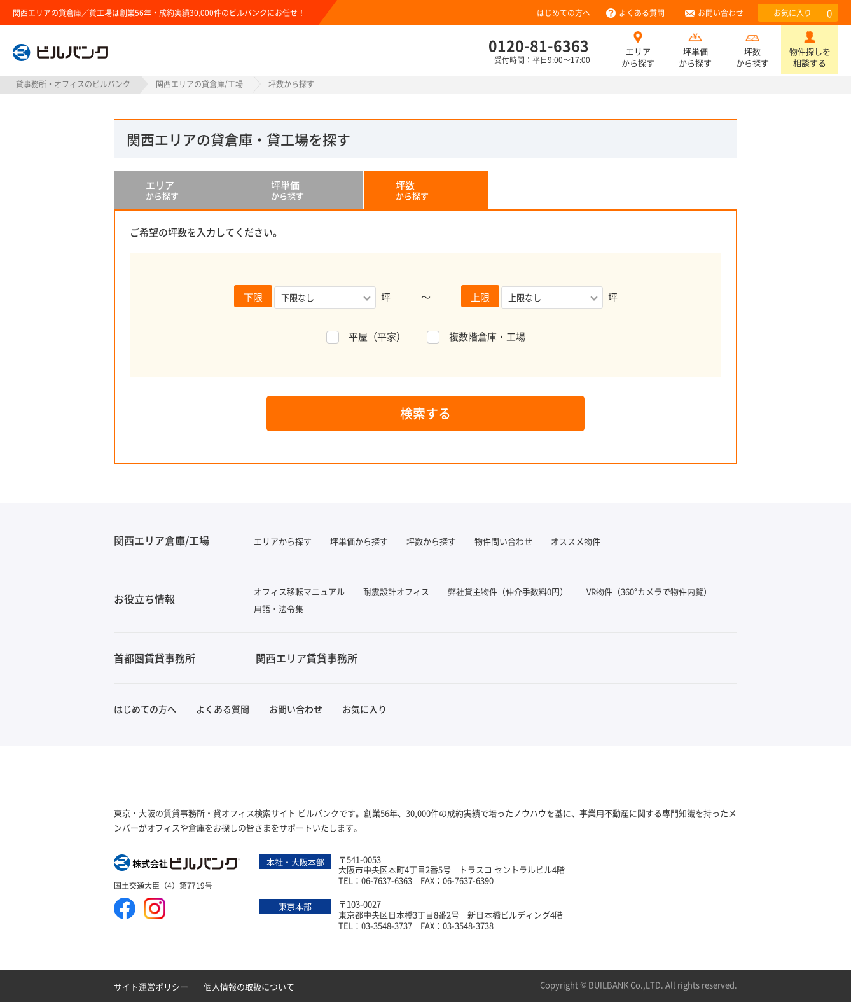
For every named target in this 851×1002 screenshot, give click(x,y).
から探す (192, 190)
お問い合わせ (721, 12)
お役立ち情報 (144, 598)
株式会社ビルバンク (177, 863)
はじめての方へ (563, 12)
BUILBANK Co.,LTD (624, 984)
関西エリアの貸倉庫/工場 (199, 83)
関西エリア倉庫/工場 (161, 540)
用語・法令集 (278, 608)
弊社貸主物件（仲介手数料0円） (508, 591)
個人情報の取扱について (249, 986)
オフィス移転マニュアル (299, 591)
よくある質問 (642, 12)
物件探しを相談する (810, 57)
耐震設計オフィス (396, 591)
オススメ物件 (575, 541)
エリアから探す (637, 57)
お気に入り (802, 13)
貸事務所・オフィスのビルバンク (73, 83)
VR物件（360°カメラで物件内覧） (649, 591)
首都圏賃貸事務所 (154, 657)
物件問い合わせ (503, 541)
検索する (425, 413)
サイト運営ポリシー (151, 986)
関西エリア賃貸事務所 (306, 657)
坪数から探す (752, 57)
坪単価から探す (695, 57)
